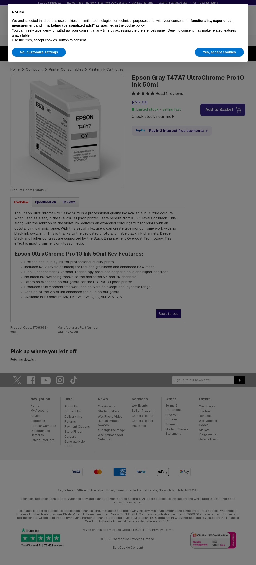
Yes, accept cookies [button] (219, 52)
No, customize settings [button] (39, 52)
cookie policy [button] (134, 25)
